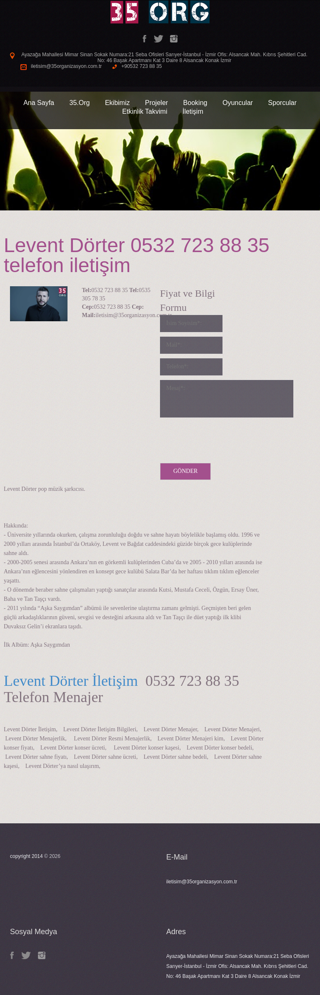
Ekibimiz (117, 102)
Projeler (156, 102)
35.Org (79, 102)
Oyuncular (237, 102)
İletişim (192, 111)
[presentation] (223, 438)
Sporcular (282, 102)
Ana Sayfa (38, 102)
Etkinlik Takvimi (144, 111)
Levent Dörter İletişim (71, 680)
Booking (195, 102)
